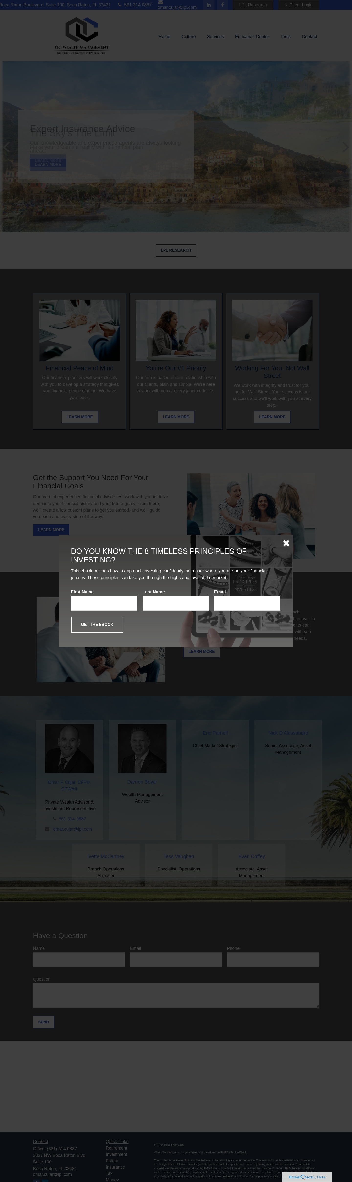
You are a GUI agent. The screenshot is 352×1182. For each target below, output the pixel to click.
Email (220, 592)
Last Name (154, 592)
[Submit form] (97, 625)
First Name (82, 592)
